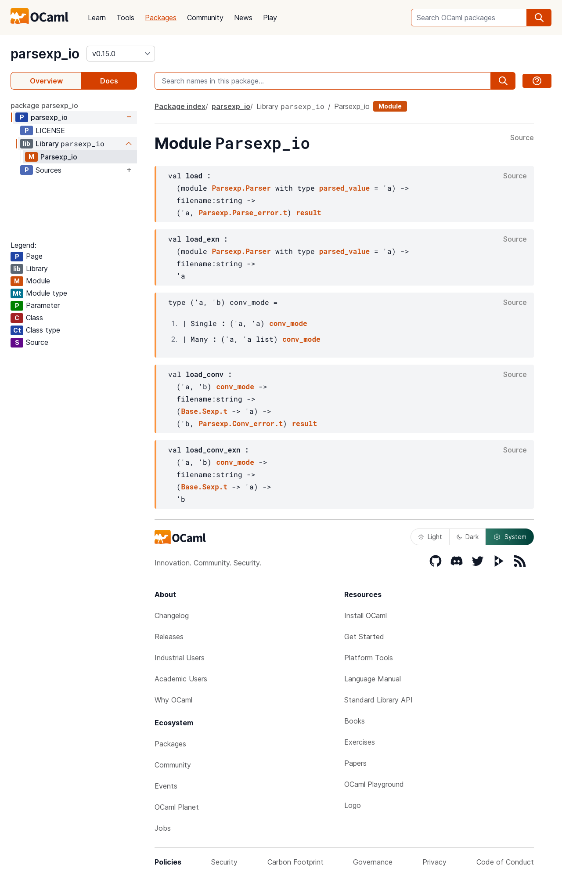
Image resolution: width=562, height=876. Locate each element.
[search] (539, 17)
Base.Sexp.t (204, 411)
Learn (97, 17)
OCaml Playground (374, 784)
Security (224, 862)
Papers (355, 763)
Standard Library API (378, 699)
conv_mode (288, 323)
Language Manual (372, 678)
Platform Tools (368, 657)
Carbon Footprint (295, 862)
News (243, 17)
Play (270, 17)
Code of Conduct (505, 862)
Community (205, 17)
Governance (373, 862)
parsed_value (344, 187)
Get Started (364, 636)
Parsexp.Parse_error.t (242, 212)
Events (166, 786)
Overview (46, 80)
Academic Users (181, 678)
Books (354, 721)
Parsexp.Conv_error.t (240, 423)
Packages (161, 17)
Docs (109, 80)
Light (430, 536)
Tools (125, 17)
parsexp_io (45, 54)
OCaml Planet (177, 807)
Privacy (434, 862)
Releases (169, 636)
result (308, 212)
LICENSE (50, 130)
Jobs (163, 828)
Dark (468, 536)
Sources (48, 170)
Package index (180, 106)
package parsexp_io (44, 105)
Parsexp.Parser (241, 187)
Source (522, 138)
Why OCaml (173, 699)
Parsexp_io (58, 156)
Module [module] (390, 106)
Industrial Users (180, 657)
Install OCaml (365, 615)
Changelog (172, 615)
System (509, 537)
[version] (120, 54)
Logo (352, 805)
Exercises (359, 742)
